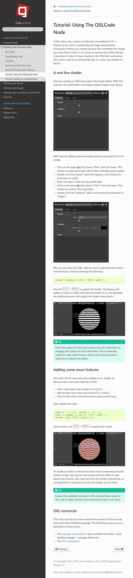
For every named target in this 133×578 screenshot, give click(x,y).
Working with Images (12, 88)
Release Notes (9, 112)
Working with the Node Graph (16, 47)
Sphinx (68, 572)
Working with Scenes (12, 83)
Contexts (9, 61)
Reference (7, 108)
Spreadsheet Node (14, 56)
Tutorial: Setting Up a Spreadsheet (21, 79)
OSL (112, 41)
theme (85, 572)
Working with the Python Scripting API (20, 92)
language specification (73, 534)
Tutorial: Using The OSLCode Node (21, 74)
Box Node (10, 52)
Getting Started (9, 42)
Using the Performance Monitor (20, 70)
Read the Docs (112, 572)
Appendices (7, 117)
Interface (6, 97)
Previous (61, 549)
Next (119, 549)
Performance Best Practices (18, 65)
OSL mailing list (70, 541)
